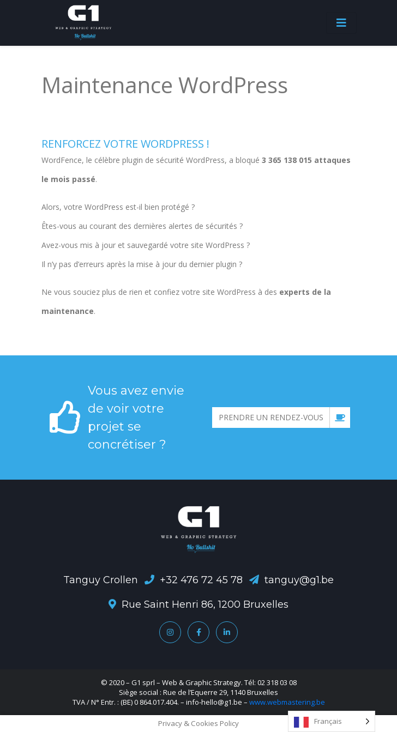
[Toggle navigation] (341, 23)
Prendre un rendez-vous (285, 417)
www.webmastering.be (287, 702)
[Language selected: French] (331, 721)
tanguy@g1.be (299, 580)
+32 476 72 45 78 (201, 580)
